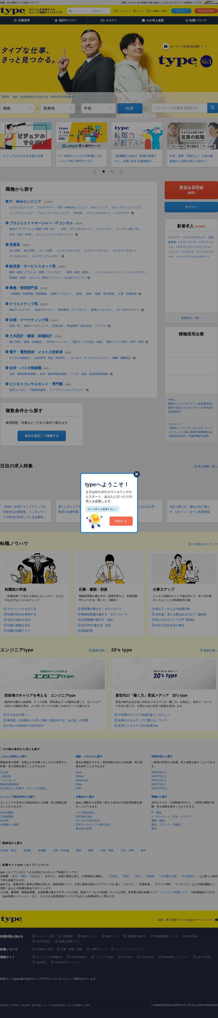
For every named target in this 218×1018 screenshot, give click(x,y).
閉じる (137, 474)
